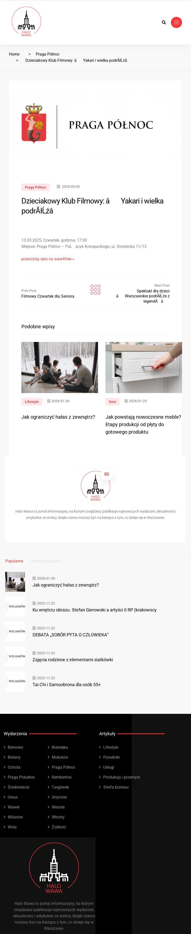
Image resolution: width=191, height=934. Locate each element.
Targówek (60, 787)
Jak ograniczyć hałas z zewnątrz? (58, 417)
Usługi (108, 767)
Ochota (14, 767)
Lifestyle (32, 402)
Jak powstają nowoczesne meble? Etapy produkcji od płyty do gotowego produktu (143, 424)
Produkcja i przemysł (121, 777)
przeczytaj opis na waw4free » (47, 259)
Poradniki (111, 757)
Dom (112, 402)
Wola (12, 827)
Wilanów (15, 817)
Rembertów (62, 777)
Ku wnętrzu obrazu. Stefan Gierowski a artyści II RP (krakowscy (95, 609)
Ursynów (59, 797)
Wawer (14, 807)
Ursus (13, 797)
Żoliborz (59, 827)
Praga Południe (21, 777)
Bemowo (15, 747)
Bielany (14, 757)
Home (14, 54)
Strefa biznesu (116, 787)
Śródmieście (18, 787)
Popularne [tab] (14, 561)
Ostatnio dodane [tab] (45, 561)
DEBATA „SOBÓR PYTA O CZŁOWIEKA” (70, 634)
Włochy (58, 817)
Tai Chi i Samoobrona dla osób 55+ (67, 684)
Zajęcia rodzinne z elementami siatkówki (73, 659)
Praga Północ (47, 54)
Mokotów (60, 757)
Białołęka (60, 747)
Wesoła (58, 807)
